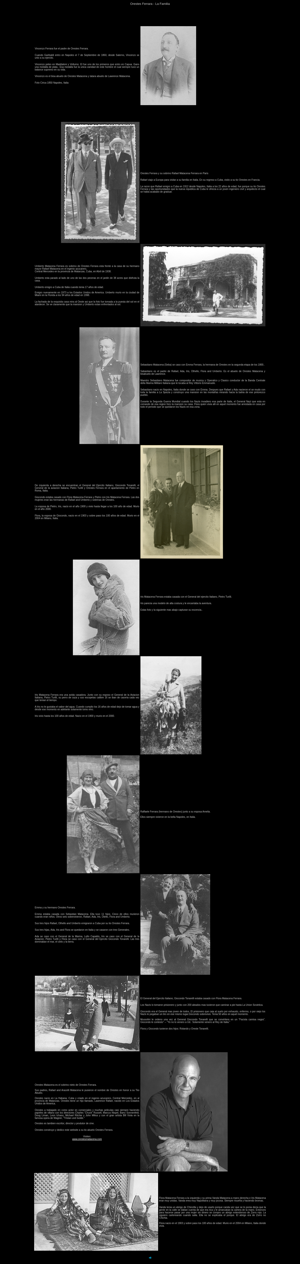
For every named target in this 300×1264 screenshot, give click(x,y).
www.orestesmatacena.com (87, 1139)
